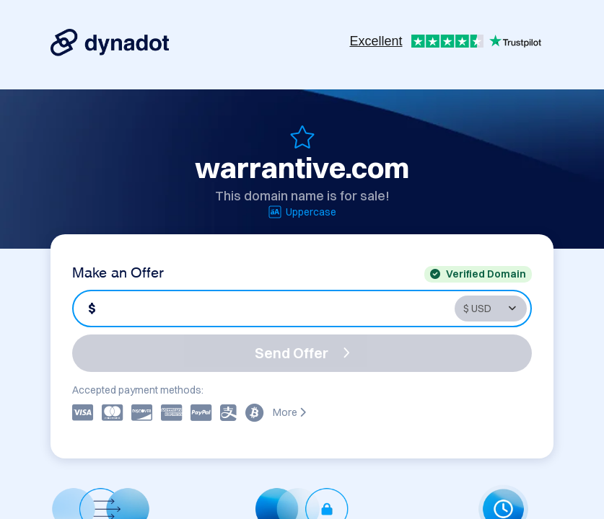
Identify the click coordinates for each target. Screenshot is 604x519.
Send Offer (302, 353)
